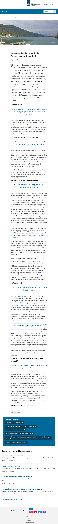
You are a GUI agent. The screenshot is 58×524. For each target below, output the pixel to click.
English (46, 4)
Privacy (29, 518)
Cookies (29, 520)
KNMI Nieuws (20, 17)
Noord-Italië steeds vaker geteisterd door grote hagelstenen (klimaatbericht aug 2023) (27, 437)
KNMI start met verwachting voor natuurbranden (17, 477)
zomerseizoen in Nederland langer (21, 305)
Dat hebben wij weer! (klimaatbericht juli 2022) (18, 433)
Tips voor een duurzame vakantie (14, 430)
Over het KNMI (10, 17)
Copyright (29, 516)
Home (3, 17)
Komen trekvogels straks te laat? (12, 466)
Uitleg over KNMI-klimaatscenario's (15, 442)
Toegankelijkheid (29, 522)
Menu (5, 11)
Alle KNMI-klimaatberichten (13, 422)
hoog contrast (53, 4)
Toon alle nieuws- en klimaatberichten (12, 499)
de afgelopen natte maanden (20, 296)
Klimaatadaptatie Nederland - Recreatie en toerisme (20, 426)
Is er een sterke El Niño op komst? (12, 456)
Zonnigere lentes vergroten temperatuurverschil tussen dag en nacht (23, 489)
